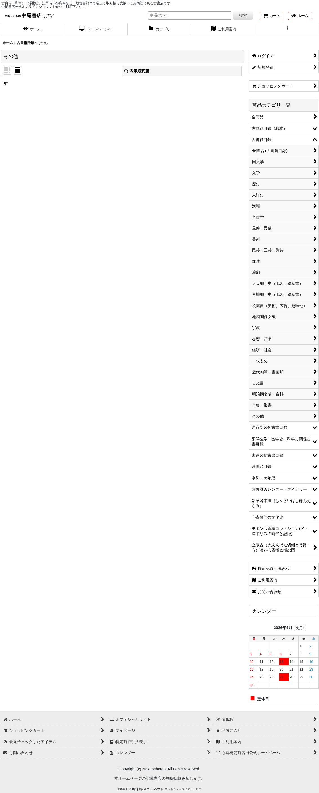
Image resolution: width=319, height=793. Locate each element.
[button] (287, 29)
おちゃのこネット (150, 789)
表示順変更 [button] (136, 71)
